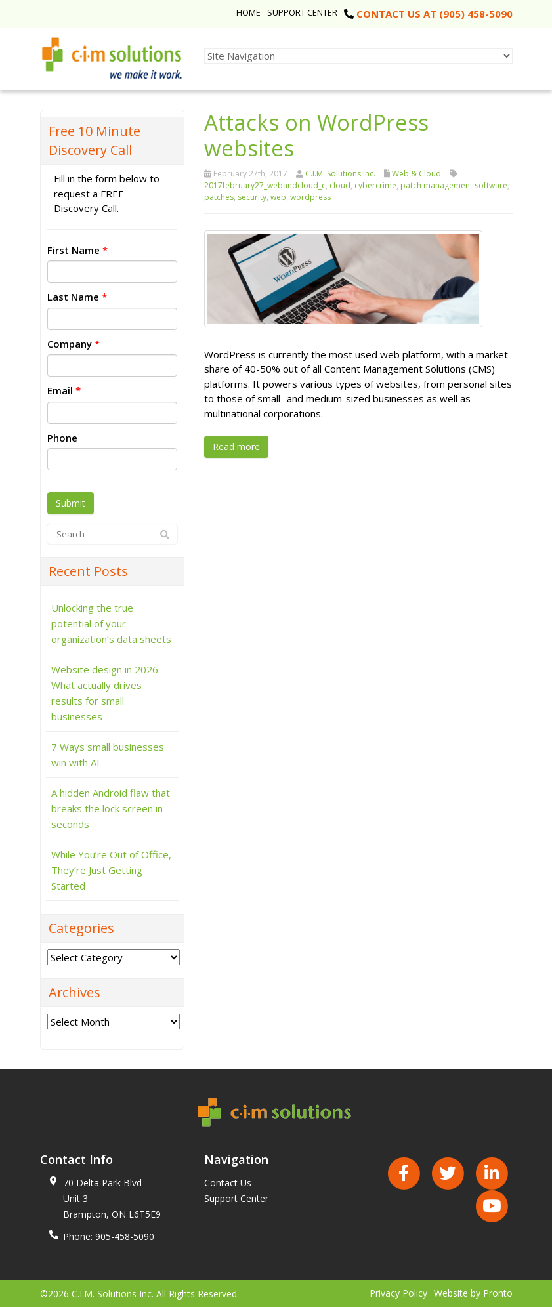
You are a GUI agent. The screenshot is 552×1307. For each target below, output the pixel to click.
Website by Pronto (473, 1293)
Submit (70, 503)
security (252, 197)
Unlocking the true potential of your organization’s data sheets (111, 623)
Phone (62, 437)
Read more (236, 446)
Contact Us (227, 1182)
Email (64, 390)
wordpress (310, 197)
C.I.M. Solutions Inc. (340, 173)
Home (248, 12)
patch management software (453, 185)
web (278, 197)
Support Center (302, 12)
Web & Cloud (416, 173)
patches (219, 197)
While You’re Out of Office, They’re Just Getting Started (111, 870)
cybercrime (375, 185)
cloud (339, 185)
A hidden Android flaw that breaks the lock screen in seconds (110, 808)
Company (73, 343)
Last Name (77, 296)
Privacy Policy (398, 1293)
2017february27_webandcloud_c (265, 185)
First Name (77, 250)
